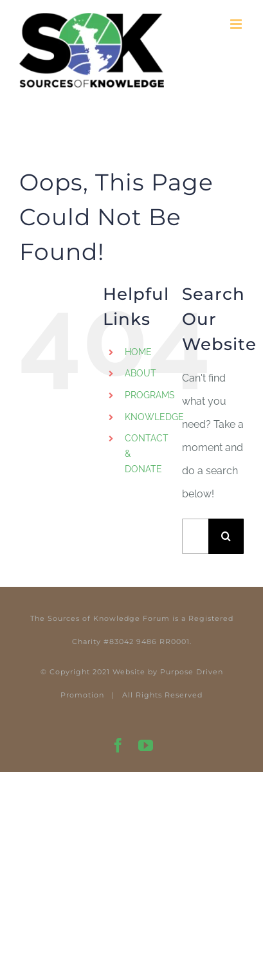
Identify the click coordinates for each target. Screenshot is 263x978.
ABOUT (140, 373)
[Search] (226, 536)
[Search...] (195, 536)
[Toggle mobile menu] (237, 24)
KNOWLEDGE (154, 417)
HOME (138, 352)
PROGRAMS (150, 395)
